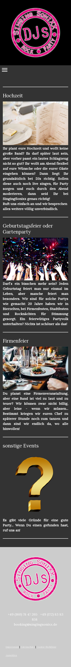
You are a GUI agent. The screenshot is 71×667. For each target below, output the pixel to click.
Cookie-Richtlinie (46, 647)
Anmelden (11, 655)
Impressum (12, 647)
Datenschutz (27, 647)
